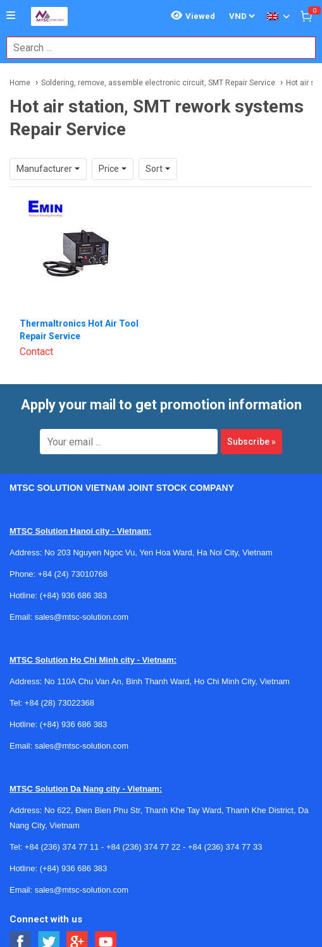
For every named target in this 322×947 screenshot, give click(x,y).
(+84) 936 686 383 (74, 595)
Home (19, 82)
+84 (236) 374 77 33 (225, 847)
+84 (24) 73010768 (73, 574)
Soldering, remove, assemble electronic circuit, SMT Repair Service (158, 82)
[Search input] (154, 48)
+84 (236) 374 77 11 (62, 847)
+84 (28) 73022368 (59, 703)
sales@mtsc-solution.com (81, 617)
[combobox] (154, 48)
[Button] (10, 16)
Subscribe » (251, 442)
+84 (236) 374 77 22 (143, 847)
